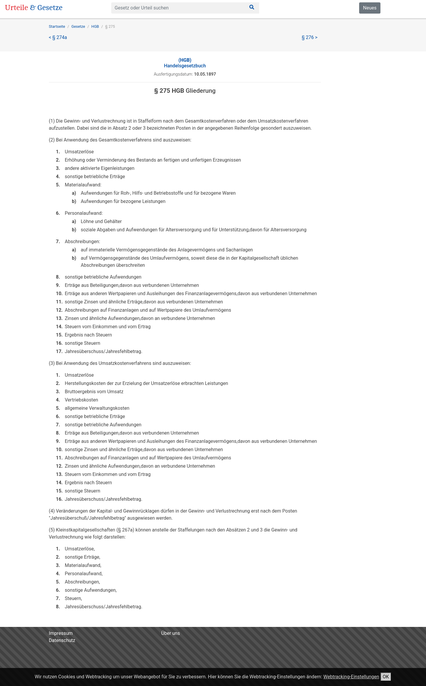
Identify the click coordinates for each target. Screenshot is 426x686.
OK (386, 677)
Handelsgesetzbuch (185, 63)
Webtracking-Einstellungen (351, 677)
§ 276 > (309, 37)
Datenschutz (62, 640)
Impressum (61, 633)
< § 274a (58, 37)
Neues (369, 8)
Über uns (170, 633)
